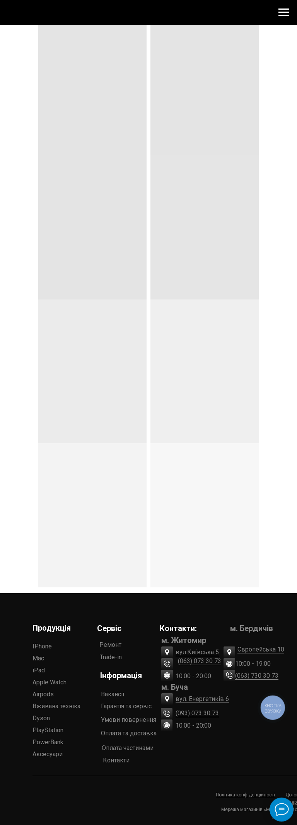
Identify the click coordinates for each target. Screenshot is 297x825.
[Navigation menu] (283, 12)
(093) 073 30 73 (197, 713)
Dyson (41, 718)
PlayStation (47, 730)
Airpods (43, 694)
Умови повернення (128, 719)
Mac (38, 658)
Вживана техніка (56, 706)
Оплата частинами (128, 748)
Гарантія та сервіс (126, 706)
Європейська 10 (260, 649)
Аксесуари (47, 754)
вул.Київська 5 (197, 652)
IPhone (42, 646)
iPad (38, 670)
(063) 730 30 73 (256, 675)
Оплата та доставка (129, 733)
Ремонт (110, 644)
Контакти (116, 760)
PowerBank (47, 742)
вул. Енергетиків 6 (202, 699)
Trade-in (111, 657)
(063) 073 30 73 (199, 661)
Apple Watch (49, 682)
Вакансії (113, 694)
